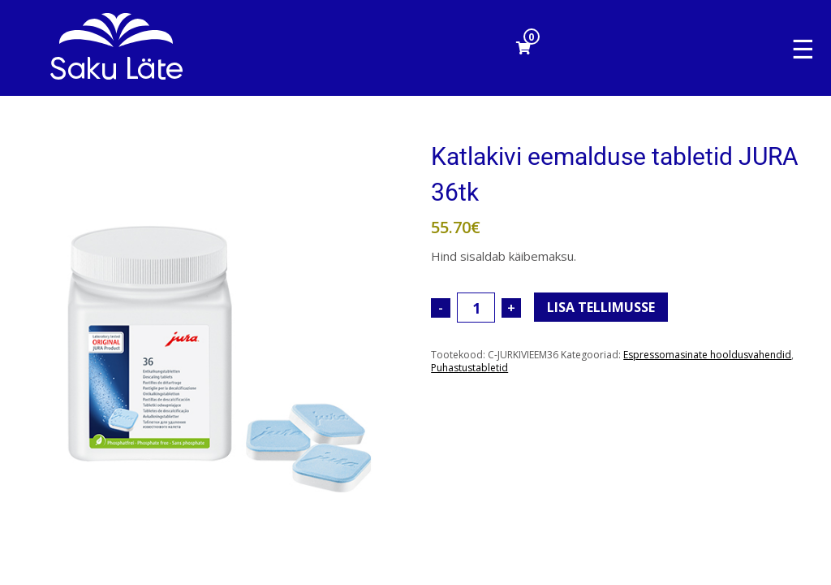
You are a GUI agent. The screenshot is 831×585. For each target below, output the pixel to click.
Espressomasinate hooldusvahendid (707, 355)
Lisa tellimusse (601, 307)
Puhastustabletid (469, 368)
